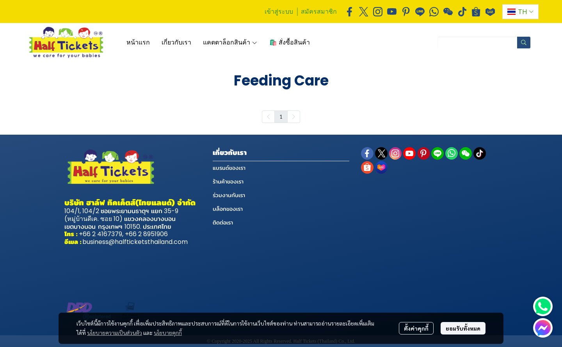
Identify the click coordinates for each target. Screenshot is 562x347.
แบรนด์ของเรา (229, 168)
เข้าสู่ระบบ (279, 11)
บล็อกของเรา (228, 209)
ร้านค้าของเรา (228, 181)
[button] (520, 11)
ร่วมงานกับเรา (229, 195)
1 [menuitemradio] (281, 116)
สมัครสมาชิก (319, 11)
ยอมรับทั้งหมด (463, 328)
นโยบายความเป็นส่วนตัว (114, 332)
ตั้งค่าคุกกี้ (416, 328)
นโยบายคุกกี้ (168, 332)
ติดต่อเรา (223, 222)
